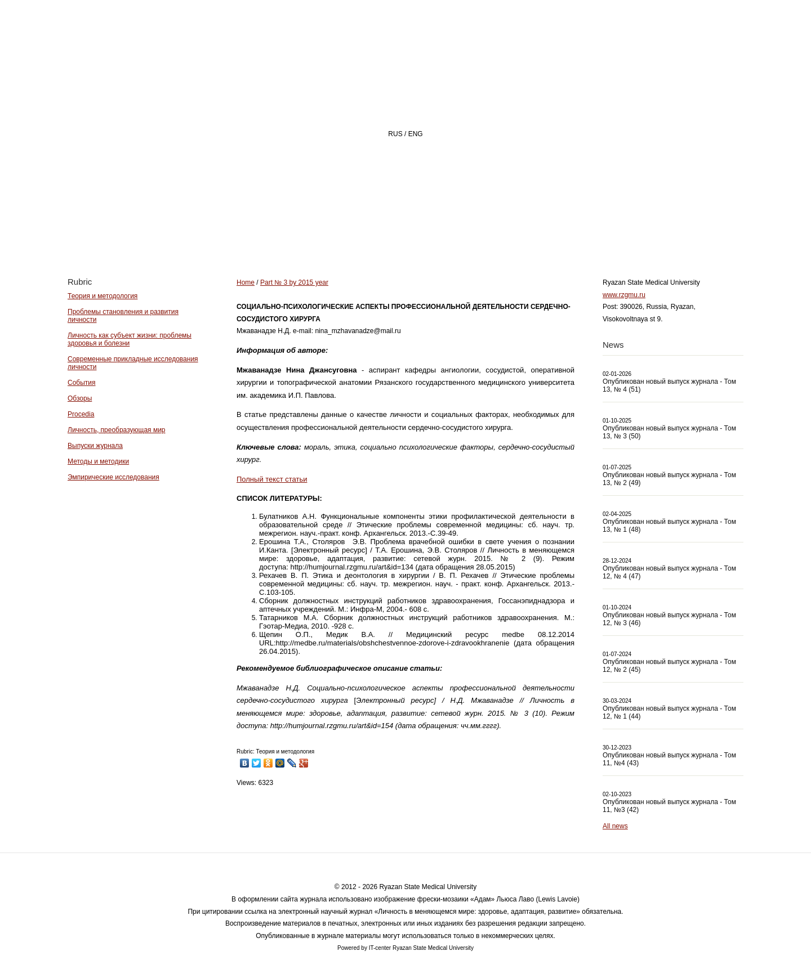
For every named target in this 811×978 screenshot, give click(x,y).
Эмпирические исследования (113, 477)
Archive (531, 234)
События (82, 383)
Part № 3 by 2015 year (294, 282)
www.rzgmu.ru (624, 295)
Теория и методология (102, 296)
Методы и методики (98, 461)
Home (323, 234)
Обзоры (80, 398)
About (387, 234)
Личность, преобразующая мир (117, 430)
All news (615, 826)
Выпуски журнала (95, 446)
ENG (415, 134)
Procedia (81, 414)
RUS (395, 134)
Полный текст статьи (272, 479)
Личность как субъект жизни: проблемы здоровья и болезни (129, 339)
